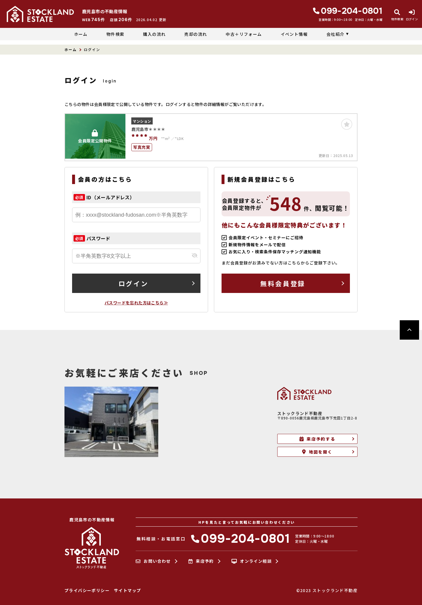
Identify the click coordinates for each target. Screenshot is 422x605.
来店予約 (201, 561)
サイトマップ (127, 590)
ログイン (133, 283)
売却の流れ (195, 34)
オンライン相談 (252, 561)
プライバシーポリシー (87, 590)
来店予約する (317, 439)
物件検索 (115, 34)
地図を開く (317, 452)
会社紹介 (335, 34)
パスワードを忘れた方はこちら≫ (136, 303)
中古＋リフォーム (244, 34)
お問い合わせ (153, 561)
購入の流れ (154, 34)
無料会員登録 (282, 283)
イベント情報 (294, 34)
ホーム (81, 34)
